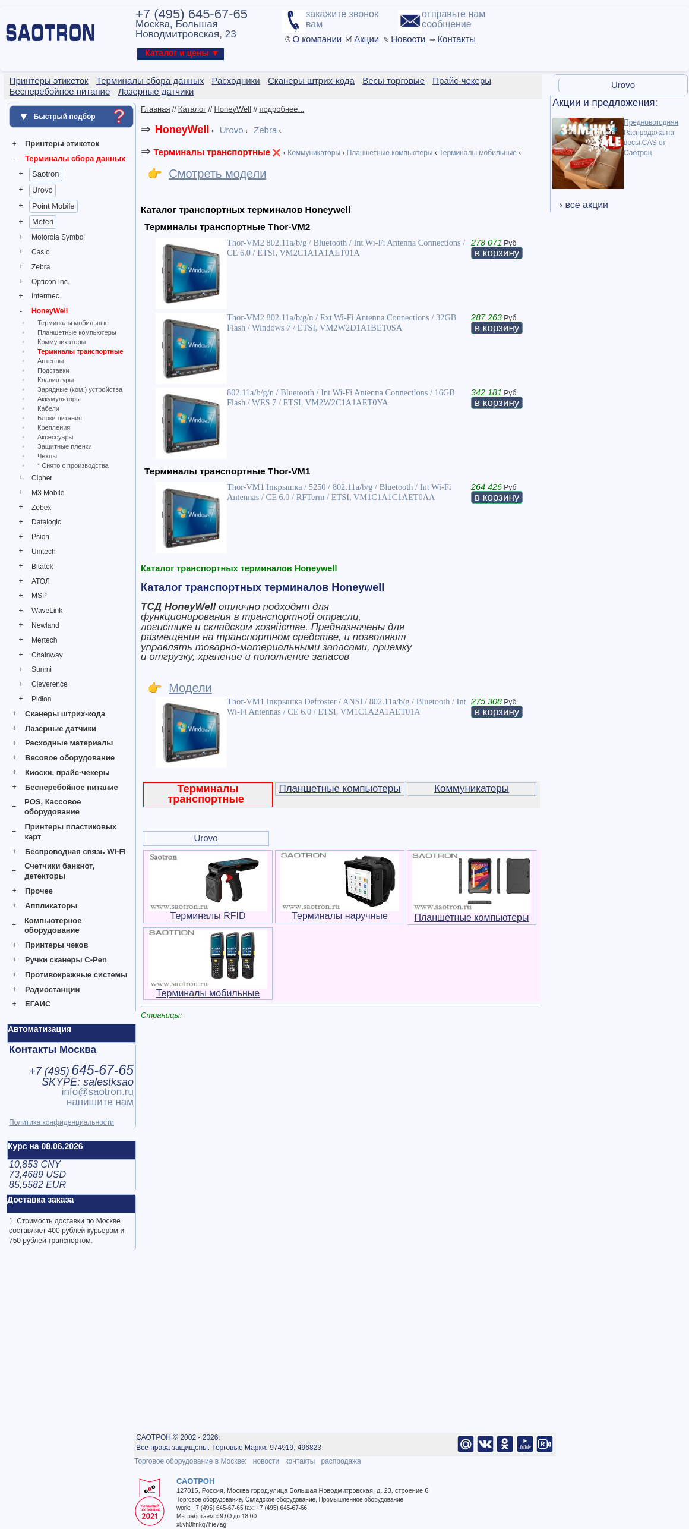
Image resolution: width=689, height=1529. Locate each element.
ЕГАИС (37, 1003)
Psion (40, 537)
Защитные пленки (64, 446)
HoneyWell (49, 311)
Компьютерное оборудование (53, 925)
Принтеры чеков (56, 944)
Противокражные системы (76, 974)
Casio (40, 252)
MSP (39, 596)
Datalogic (46, 522)
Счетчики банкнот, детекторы (59, 870)
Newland (45, 625)
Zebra (40, 267)
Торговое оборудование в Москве (189, 1461)
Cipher (41, 478)
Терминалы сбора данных (75, 158)
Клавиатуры (55, 379)
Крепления (53, 427)
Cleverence (49, 684)
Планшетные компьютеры (76, 332)
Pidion (41, 699)
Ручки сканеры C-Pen (66, 959)
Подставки (53, 370)
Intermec (45, 296)
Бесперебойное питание (71, 787)
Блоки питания (59, 417)
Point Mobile (53, 206)
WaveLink (46, 610)
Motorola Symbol (58, 237)
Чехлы (47, 456)
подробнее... (281, 109)
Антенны (50, 360)
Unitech (43, 552)
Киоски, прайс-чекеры (67, 772)
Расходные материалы (69, 742)
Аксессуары (55, 437)
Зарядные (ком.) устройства (79, 389)
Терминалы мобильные (73, 322)
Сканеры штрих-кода (65, 713)
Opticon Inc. (50, 282)
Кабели (48, 408)
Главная (155, 109)
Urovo (42, 189)
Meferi (42, 221)
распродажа (341, 1461)
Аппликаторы (51, 905)
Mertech (44, 640)
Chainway (47, 655)
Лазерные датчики (60, 728)
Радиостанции (52, 989)
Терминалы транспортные (80, 351)
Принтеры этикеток (62, 143)
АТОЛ (40, 581)
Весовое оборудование (70, 757)
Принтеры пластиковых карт (70, 831)
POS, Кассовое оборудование (52, 806)
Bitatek (42, 566)
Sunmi (41, 669)
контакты (300, 1461)
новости (266, 1461)
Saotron (45, 173)
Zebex (41, 508)
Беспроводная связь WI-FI (75, 851)
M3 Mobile (47, 493)
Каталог (192, 109)
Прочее (39, 890)
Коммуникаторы (61, 341)
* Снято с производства (73, 465)
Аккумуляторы (59, 398)
